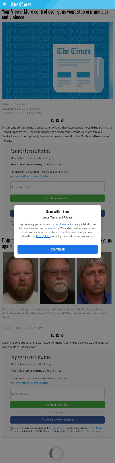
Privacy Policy (52, 228)
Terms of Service (60, 224)
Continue (57, 249)
